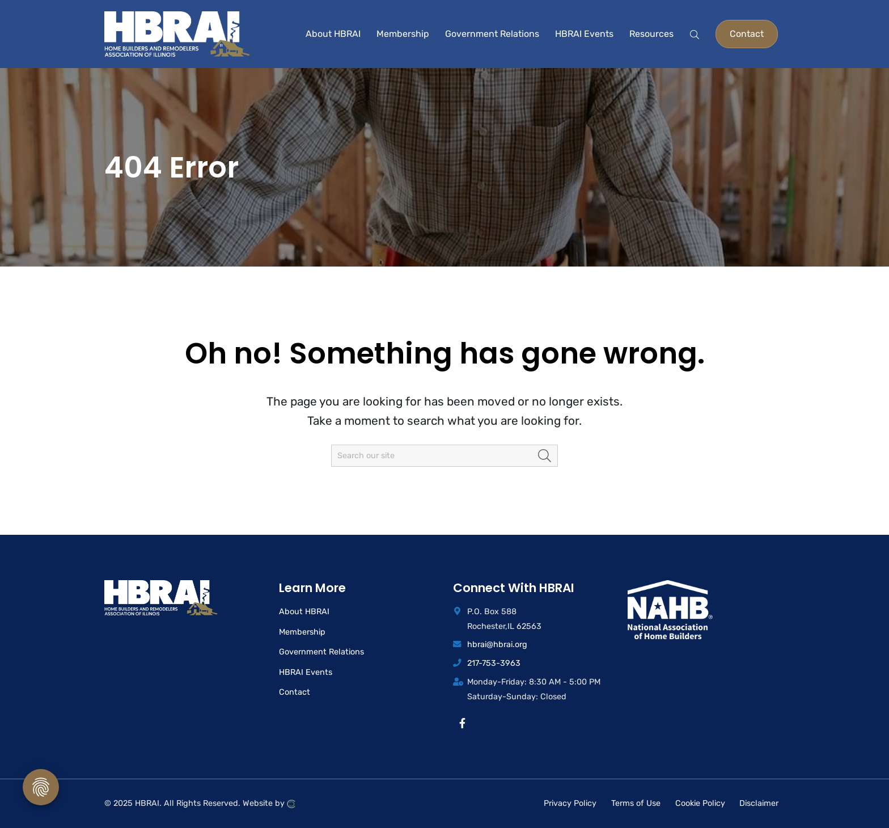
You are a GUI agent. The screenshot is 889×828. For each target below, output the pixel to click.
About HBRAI (304, 611)
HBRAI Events (305, 672)
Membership (302, 632)
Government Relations (321, 652)
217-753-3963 (493, 663)
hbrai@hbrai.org (497, 644)
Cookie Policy (700, 803)
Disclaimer (758, 803)
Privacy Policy (570, 803)
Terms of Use (636, 803)
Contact (294, 692)
